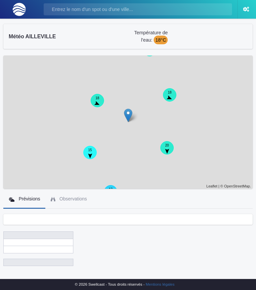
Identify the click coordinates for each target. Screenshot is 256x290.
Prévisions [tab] (24, 199)
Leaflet (211, 186)
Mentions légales (160, 284)
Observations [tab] (69, 199)
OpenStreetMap (237, 186)
